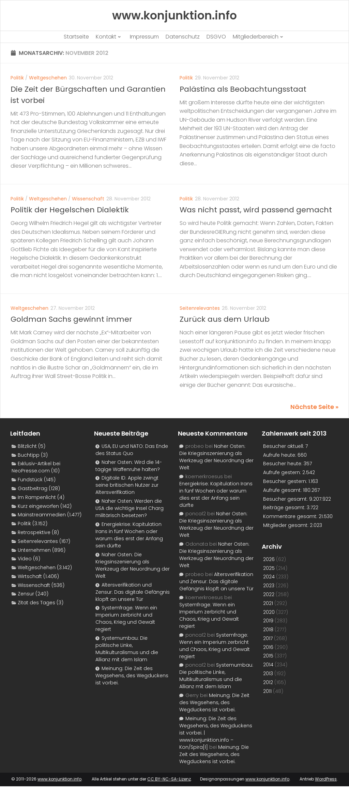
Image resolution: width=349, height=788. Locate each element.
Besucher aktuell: (284, 446)
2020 (269, 612)
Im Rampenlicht (37, 497)
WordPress (326, 779)
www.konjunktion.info (59, 779)
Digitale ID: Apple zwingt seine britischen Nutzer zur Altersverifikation (126, 485)
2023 (268, 585)
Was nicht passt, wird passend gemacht (256, 209)
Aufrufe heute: (280, 455)
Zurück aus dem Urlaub (225, 319)
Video (25, 558)
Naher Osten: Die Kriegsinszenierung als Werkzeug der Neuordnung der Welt (132, 565)
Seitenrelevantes (200, 308)
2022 (268, 594)
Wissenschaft (88, 198)
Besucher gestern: (285, 481)
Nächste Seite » (314, 407)
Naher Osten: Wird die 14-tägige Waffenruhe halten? (128, 466)
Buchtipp (29, 455)
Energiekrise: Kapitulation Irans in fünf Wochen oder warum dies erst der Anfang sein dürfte (129, 535)
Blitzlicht (27, 446)
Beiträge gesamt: (285, 507)
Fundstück (30, 479)
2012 (268, 682)
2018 (268, 629)
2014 (268, 664)
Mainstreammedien (42, 514)
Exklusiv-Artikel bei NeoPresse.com (36, 467)
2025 (269, 568)
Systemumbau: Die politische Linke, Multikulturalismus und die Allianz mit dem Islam (126, 649)
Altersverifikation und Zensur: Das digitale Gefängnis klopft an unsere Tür (132, 592)
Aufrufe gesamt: (283, 490)
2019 (268, 620)
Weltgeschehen (48, 77)
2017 (268, 638)
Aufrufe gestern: (282, 472)
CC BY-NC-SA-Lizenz (169, 779)
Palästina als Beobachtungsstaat (243, 89)
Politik (17, 77)
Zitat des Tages (36, 602)
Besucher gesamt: (286, 499)
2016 (268, 647)
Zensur (26, 593)
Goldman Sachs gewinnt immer (71, 319)
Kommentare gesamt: (291, 516)
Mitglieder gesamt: (286, 525)
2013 (268, 673)
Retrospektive (34, 532)
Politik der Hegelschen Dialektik (70, 209)
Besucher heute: (283, 463)
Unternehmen (34, 550)
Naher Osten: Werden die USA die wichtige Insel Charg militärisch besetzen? (129, 508)
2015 (268, 655)
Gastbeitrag (32, 488)
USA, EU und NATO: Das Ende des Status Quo (131, 450)
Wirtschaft (30, 576)
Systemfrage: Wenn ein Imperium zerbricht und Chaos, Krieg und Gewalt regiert (126, 618)
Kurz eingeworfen (38, 506)
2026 (269, 559)
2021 (268, 603)
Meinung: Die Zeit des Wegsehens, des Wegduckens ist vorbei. (131, 675)
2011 (267, 691)
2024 (269, 576)
